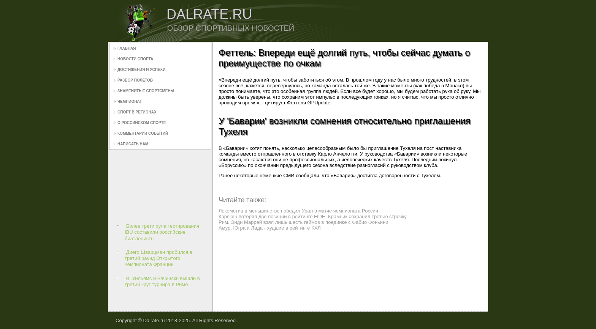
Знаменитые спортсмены (145, 91)
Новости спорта (135, 59)
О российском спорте (141, 123)
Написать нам (132, 144)
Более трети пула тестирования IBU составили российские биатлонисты (162, 232)
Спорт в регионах (137, 112)
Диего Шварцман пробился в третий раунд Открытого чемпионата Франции (158, 258)
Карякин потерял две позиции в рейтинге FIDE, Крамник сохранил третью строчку (313, 216)
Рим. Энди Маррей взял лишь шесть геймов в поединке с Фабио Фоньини (303, 222)
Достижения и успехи (141, 70)
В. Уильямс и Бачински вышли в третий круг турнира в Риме (162, 281)
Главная (126, 48)
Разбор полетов (135, 80)
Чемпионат (129, 101)
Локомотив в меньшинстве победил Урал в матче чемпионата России (298, 211)
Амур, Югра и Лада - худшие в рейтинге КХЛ (270, 228)
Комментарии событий (142, 133)
